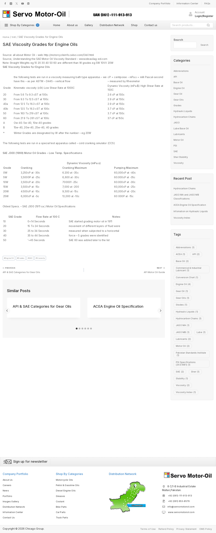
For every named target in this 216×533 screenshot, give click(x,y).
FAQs (207, 3)
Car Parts (61, 511)
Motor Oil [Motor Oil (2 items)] (183, 385)
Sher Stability (181, 156)
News (6, 489)
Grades (24, 258)
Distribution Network (112, 25)
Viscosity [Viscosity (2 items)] (183, 434)
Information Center (187, 3)
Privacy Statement (184, 528)
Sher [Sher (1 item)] (197, 418)
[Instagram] (10, 3)
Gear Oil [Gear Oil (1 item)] (182, 310)
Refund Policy (161, 528)
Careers (7, 484)
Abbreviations (182, 70)
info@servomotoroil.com (182, 505)
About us (72, 25)
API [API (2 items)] (198, 265)
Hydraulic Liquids (184, 110)
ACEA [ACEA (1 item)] (181, 265)
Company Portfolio (159, 3)
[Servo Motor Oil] (34, 14)
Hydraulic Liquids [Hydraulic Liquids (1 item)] (188, 335)
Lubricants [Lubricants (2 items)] (184, 376)
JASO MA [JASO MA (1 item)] (183, 352)
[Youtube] (22, 3)
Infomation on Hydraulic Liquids (188, 216)
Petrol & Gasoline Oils (69, 484)
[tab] (77, 331)
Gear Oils (179, 99)
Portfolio (8, 495)
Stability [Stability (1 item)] (182, 426)
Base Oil (179, 82)
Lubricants (180, 134)
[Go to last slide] (7, 313)
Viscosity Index (183, 225)
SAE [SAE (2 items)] (180, 418)
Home (56, 25)
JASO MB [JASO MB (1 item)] (183, 360)
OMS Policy (205, 528)
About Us (8, 479)
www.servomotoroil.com (182, 511)
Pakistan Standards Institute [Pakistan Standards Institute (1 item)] (187, 395)
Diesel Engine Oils (67, 489)
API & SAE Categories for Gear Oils (42, 271)
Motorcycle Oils (65, 479)
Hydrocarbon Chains (186, 116)
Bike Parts (62, 506)
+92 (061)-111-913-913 (180, 494)
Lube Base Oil (182, 128)
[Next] (160, 313)
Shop (134, 25)
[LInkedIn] (28, 3)
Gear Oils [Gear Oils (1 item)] (183, 319)
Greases (61, 495)
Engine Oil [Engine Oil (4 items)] (184, 302)
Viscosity (46, 258)
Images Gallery (12, 500)
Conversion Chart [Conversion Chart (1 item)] (188, 294)
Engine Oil (10, 258)
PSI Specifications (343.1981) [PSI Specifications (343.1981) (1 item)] (187, 407)
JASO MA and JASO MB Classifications (188, 198)
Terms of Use (142, 528)
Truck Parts (63, 516)
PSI (175, 145)
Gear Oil (178, 93)
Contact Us (9, 516)
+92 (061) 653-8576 (180, 500)
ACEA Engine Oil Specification (118, 308)
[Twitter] (16, 3)
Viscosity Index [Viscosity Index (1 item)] (187, 442)
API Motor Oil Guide (125, 271)
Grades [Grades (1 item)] (182, 327)
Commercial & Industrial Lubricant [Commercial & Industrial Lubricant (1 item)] (190, 283)
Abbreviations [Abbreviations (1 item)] (186, 257)
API (175, 76)
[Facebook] (5, 3)
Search (209, 25)
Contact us (150, 25)
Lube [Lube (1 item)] (181, 368)
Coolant (60, 500)
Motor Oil (179, 139)
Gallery (89, 25)
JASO (177, 122)
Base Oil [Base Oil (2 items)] (183, 273)
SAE (35, 258)
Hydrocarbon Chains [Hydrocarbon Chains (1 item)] (190, 343)
